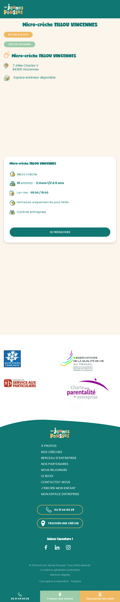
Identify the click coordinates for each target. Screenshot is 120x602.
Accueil (9, 13)
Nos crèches (25, 13)
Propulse (76, 581)
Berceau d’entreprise (58, 458)
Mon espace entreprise (60, 494)
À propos (49, 446)
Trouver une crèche (60, 523)
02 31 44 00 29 (60, 509)
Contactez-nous (55, 482)
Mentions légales (60, 574)
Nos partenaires (54, 464)
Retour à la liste (18, 34)
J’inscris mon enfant (58, 488)
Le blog (47, 476)
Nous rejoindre (54, 470)
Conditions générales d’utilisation (60, 570)
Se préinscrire (60, 232)
